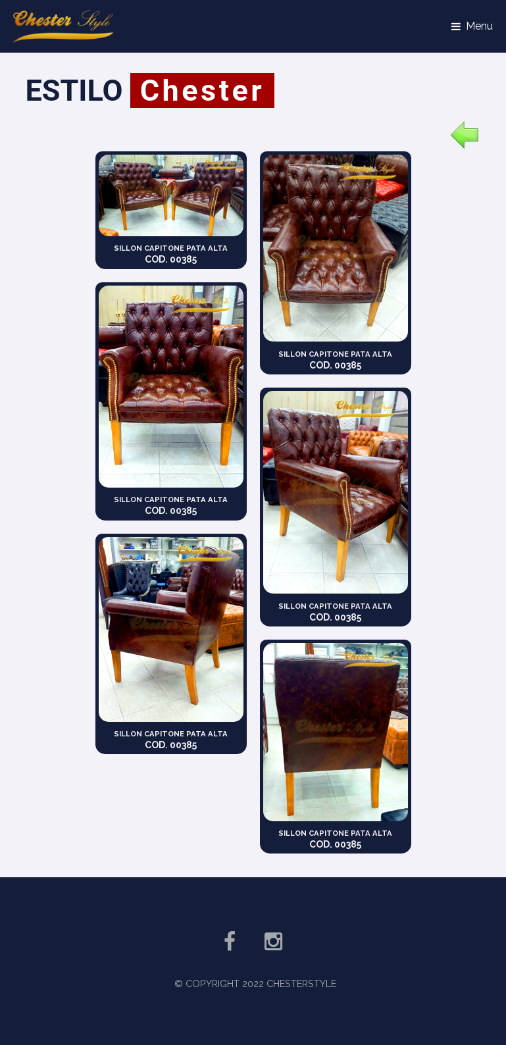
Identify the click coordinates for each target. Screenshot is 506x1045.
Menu (479, 26)
